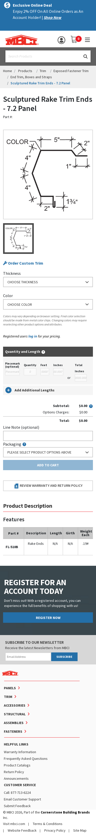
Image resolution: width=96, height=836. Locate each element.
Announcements (16, 778)
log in (32, 336)
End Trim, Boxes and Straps (31, 77)
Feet (43, 365)
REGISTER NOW (48, 617)
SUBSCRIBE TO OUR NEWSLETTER (34, 642)
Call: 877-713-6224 (17, 792)
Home (7, 71)
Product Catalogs (17, 765)
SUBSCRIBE (64, 657)
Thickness (12, 273)
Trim (43, 71)
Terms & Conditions (47, 823)
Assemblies (14, 722)
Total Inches (79, 368)
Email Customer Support (22, 799)
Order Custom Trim (23, 263)
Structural (15, 714)
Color (8, 295)
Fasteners (13, 731)
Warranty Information (20, 752)
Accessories (14, 705)
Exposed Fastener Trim (71, 71)
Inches (58, 365)
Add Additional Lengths (30, 390)
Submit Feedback (17, 806)
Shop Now (52, 17)
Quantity (30, 365)
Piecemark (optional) (12, 365)
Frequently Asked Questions (26, 758)
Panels (10, 688)
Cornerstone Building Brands (65, 812)
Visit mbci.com (14, 823)
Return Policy (14, 772)
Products (25, 71)
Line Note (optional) (21, 427)
